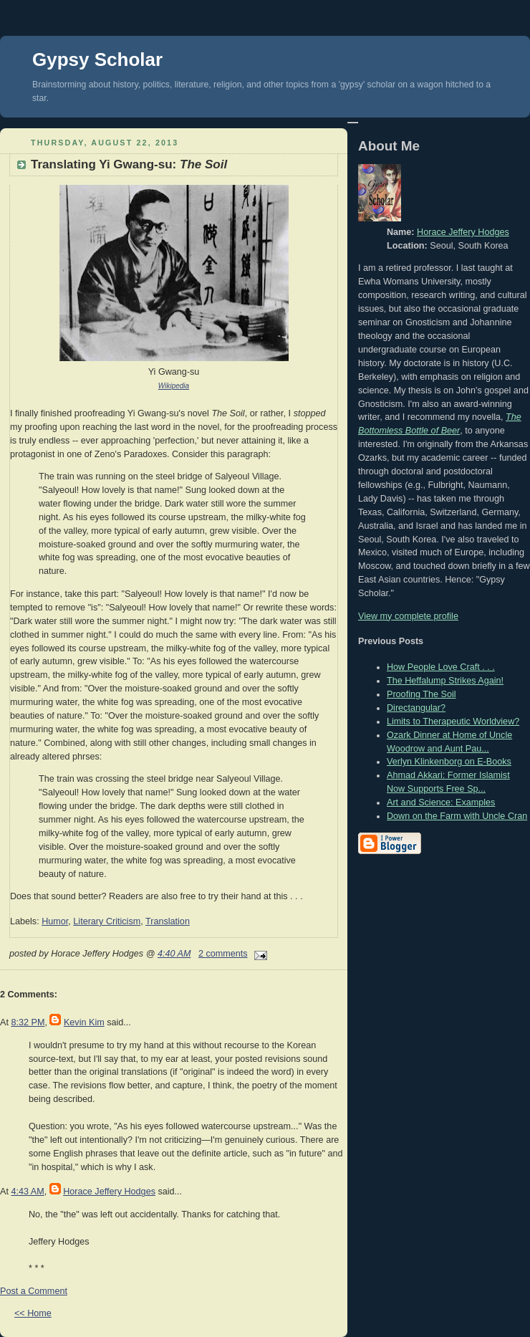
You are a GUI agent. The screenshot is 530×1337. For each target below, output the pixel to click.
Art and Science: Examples (441, 802)
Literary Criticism (106, 921)
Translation (167, 921)
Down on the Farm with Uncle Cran (457, 816)
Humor (55, 921)
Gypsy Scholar (97, 59)
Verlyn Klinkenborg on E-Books (449, 762)
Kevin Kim (84, 1022)
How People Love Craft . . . (441, 667)
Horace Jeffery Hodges (109, 1192)
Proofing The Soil (421, 694)
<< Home (33, 1313)
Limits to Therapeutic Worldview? (453, 722)
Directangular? (416, 708)
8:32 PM (27, 1022)
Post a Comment (33, 1291)
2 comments (223, 954)
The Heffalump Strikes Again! (445, 681)
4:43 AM (27, 1192)
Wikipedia (173, 386)
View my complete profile (408, 616)
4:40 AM (174, 954)
